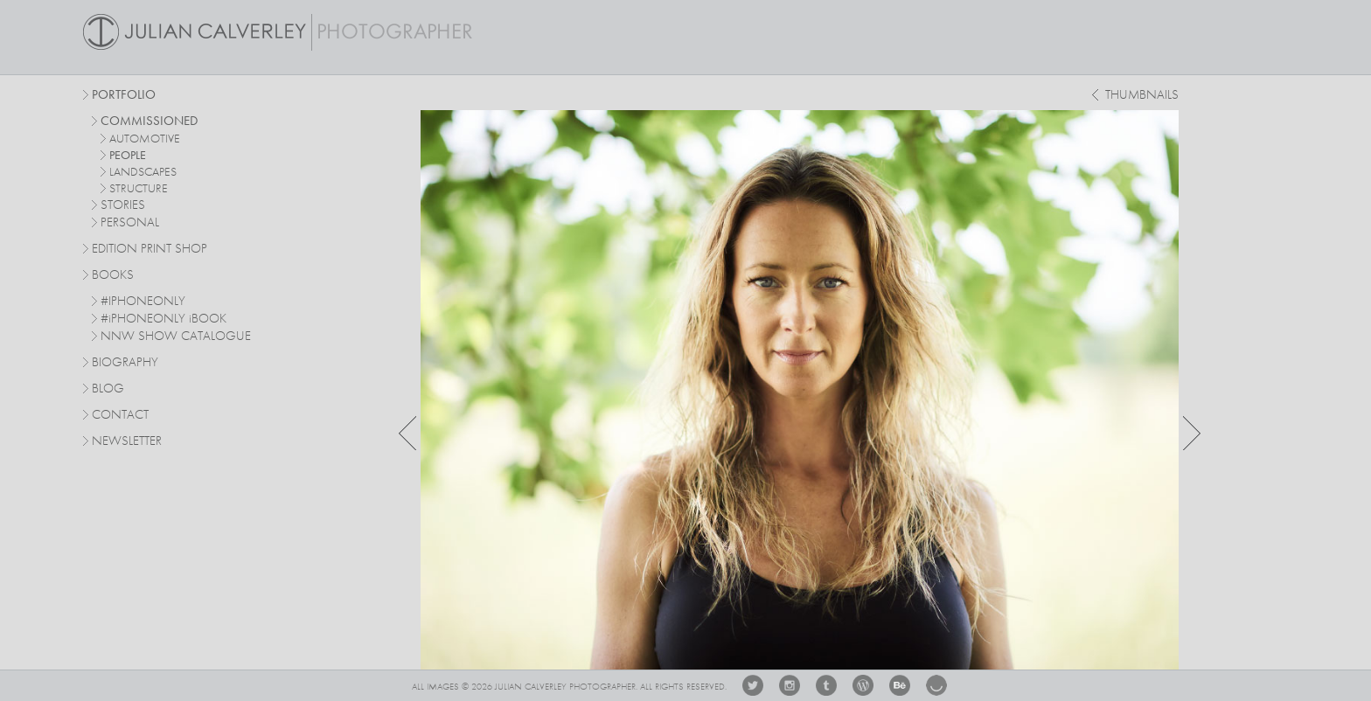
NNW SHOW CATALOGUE (176, 337)
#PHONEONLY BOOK (163, 319)
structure (138, 189)
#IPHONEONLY (143, 302)
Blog (108, 389)
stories (123, 205)
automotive (144, 139)
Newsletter (127, 441)
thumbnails (1142, 95)
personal (130, 223)
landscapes (143, 172)
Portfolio (124, 95)
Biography (125, 362)
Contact (120, 415)
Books (113, 275)
